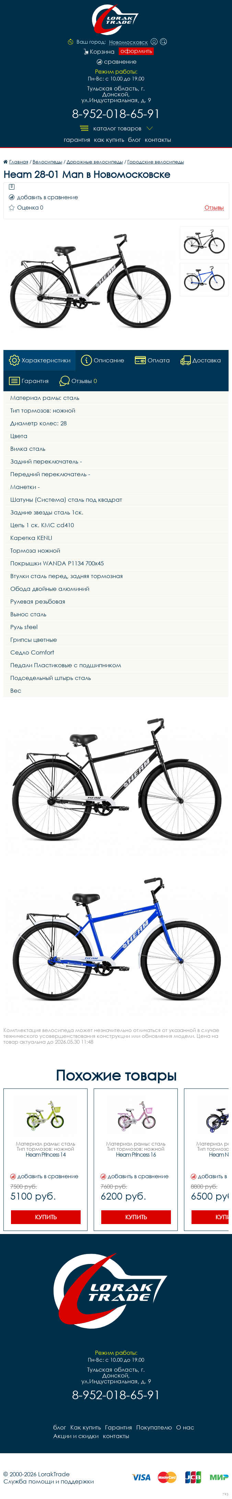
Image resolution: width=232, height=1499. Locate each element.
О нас (185, 1427)
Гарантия (76, 139)
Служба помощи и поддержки (48, 1481)
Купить (46, 1216)
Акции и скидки (75, 1435)
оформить (136, 50)
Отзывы (214, 208)
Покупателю (154, 1427)
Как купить (109, 139)
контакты (158, 139)
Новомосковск (128, 42)
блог (134, 139)
